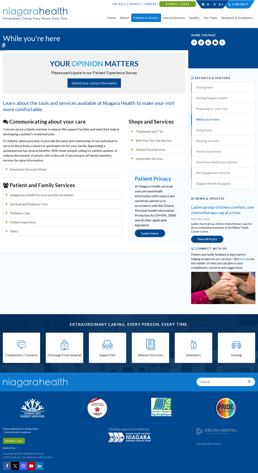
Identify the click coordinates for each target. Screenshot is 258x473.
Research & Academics (237, 18)
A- (208, 4)
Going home (204, 130)
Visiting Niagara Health (212, 98)
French (134, 4)
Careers (150, 4)
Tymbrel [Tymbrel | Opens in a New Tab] (216, 443)
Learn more (150, 233)
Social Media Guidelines (18, 431)
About (124, 18)
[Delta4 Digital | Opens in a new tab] (217, 430)
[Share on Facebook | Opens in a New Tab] (194, 43)
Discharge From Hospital (64, 355)
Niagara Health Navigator (213, 183)
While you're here (208, 119)
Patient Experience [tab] (23, 222)
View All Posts (207, 239)
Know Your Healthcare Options (216, 162)
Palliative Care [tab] (20, 213)
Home (111, 18)
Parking (236, 355)
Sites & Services (174, 18)
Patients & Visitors (146, 18)
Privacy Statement (13, 428)
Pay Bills (119, 4)
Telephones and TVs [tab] (149, 131)
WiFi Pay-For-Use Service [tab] (153, 140)
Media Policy (31, 428)
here (242, 258)
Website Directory (150, 355)
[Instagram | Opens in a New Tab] (23, 466)
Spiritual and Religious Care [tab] (29, 204)
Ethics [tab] (14, 231)
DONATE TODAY (177, 4)
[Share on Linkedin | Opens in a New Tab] (208, 43)
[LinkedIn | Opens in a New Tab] (39, 466)
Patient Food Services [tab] (150, 149)
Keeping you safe (207, 141)
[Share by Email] (215, 43)
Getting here (204, 87)
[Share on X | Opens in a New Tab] (222, 43)
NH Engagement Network (213, 173)
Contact (240, 4)
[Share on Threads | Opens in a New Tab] (201, 43)
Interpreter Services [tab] (149, 158)
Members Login (13, 440)
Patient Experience (209, 151)
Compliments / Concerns (21, 355)
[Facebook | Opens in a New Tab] (7, 466)
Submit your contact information (94, 83)
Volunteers (193, 355)
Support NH (107, 355)
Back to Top (9, 447)
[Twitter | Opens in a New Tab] (15, 466)
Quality (194, 18)
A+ (221, 4)
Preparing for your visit (212, 108)
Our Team (210, 18)
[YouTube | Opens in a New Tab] (31, 466)
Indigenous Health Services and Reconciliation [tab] (41, 195)
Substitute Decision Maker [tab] (28, 169)
